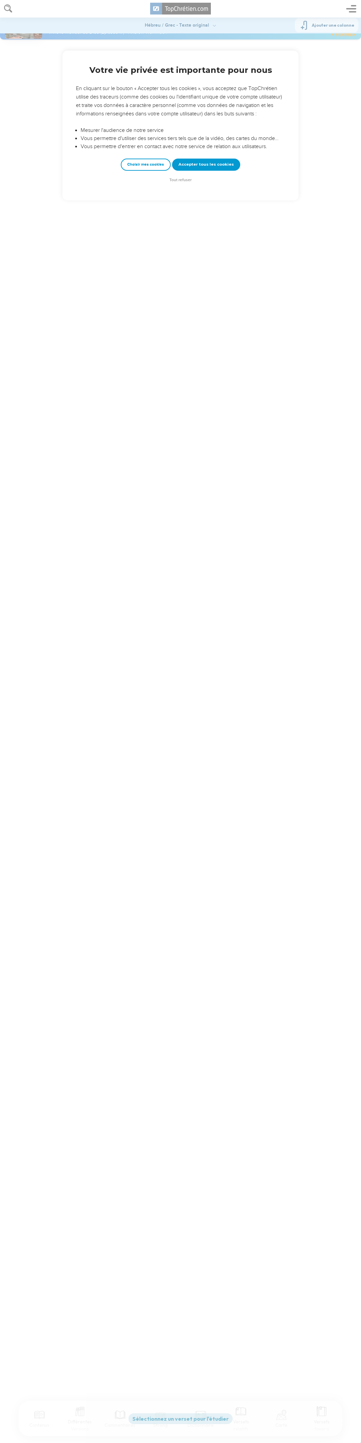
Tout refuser (180, 180)
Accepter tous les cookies (206, 164)
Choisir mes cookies (145, 164)
